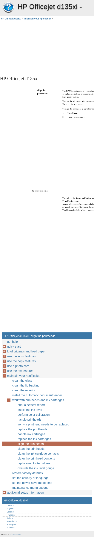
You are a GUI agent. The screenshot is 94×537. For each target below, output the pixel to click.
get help (12, 341)
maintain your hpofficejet (37, 18)
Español (10, 512)
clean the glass (22, 380)
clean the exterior (23, 390)
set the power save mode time (32, 482)
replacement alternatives (34, 463)
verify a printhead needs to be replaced (43, 424)
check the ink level (30, 409)
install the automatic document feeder (37, 395)
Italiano (10, 518)
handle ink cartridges (31, 434)
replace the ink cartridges (34, 439)
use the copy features (21, 361)
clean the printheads (31, 448)
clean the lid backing (25, 385)
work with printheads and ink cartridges (38, 400)
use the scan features (21, 356)
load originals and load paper (26, 351)
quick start (14, 346)
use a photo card (18, 366)
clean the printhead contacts (36, 458)
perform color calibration (34, 414)
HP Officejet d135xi (8, 7)
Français (11, 515)
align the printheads (31, 443)
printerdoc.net (15, 534)
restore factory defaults (27, 473)
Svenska (11, 528)
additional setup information (25, 492)
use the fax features (20, 370)
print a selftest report (31, 405)
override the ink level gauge (36, 468)
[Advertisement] (33, 48)
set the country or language (30, 478)
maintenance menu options (30, 487)
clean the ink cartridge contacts (38, 453)
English (10, 508)
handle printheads (29, 419)
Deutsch (10, 505)
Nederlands (12, 521)
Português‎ (11, 524)
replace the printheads (32, 429)
